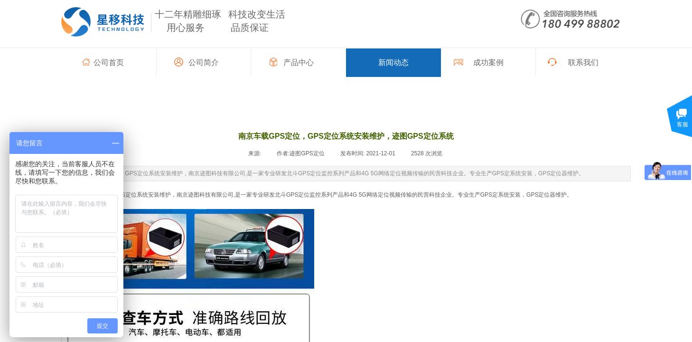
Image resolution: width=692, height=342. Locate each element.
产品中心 (298, 62)
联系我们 (583, 62)
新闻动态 (393, 62)
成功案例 (488, 62)
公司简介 (203, 62)
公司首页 (109, 62)
